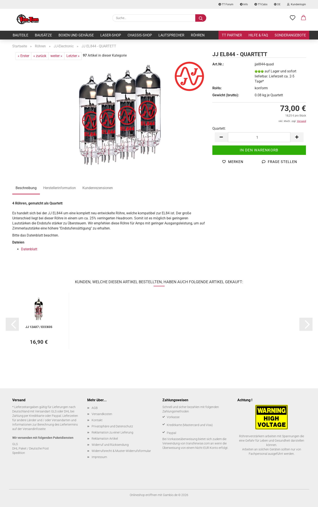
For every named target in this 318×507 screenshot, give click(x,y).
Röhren (197, 35)
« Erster (23, 56)
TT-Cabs (260, 4)
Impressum (99, 457)
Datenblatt (29, 249)
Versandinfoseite (34, 429)
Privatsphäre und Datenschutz (112, 426)
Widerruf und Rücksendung (110, 444)
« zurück (39, 56)
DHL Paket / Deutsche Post (30, 448)
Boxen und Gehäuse (76, 35)
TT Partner (232, 35)
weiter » (56, 56)
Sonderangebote (290, 35)
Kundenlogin (296, 4)
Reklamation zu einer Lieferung (112, 432)
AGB (95, 408)
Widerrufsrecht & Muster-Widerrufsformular (121, 451)
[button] (303, 18)
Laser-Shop (110, 35)
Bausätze (43, 35)
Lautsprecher (171, 35)
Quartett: (219, 128)
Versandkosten (102, 414)
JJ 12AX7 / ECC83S (38, 327)
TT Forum (226, 4)
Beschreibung (26, 188)
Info (244, 4)
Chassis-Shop (140, 35)
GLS (15, 444)
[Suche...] (200, 18)
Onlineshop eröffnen (143, 495)
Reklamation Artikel (105, 438)
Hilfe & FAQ (258, 35)
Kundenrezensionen (97, 188)
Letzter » (73, 56)
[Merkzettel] (292, 18)
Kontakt (97, 420)
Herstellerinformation (59, 188)
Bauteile (20, 35)
